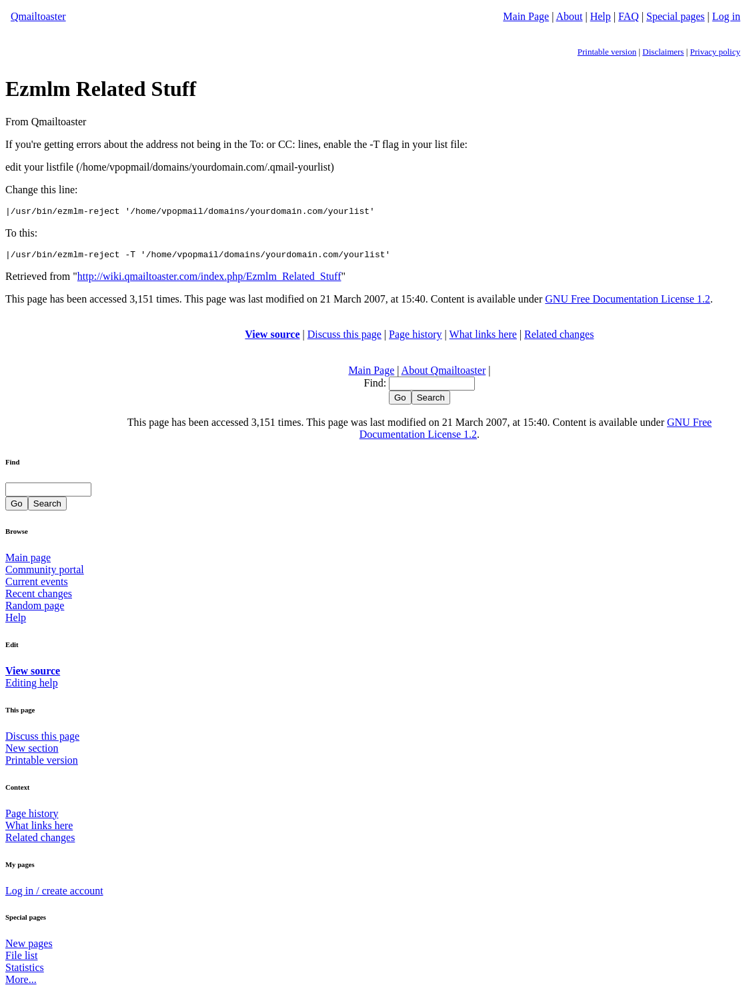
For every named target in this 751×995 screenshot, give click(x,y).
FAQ (628, 16)
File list (21, 959)
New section (32, 752)
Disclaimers (663, 52)
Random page (34, 609)
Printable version (607, 52)
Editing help (31, 686)
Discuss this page (344, 338)
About (569, 16)
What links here (483, 338)
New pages (29, 947)
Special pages (675, 16)
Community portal (44, 573)
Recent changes (38, 597)
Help (600, 16)
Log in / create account (54, 894)
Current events (36, 585)
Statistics (24, 971)
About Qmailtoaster (444, 374)
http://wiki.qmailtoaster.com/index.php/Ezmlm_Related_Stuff (209, 280)
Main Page (526, 16)
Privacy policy (715, 52)
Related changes (559, 338)
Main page (28, 561)
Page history (415, 338)
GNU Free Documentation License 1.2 (627, 303)
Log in (726, 16)
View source (272, 338)
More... (21, 983)
